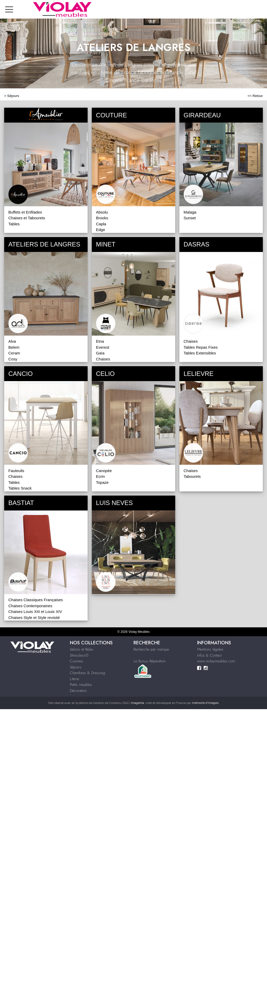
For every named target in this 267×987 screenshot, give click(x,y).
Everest (102, 347)
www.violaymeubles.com (216, 661)
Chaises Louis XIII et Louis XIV (35, 611)
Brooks (102, 218)
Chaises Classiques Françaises (35, 600)
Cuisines (76, 661)
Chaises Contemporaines (30, 606)
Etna (100, 341)
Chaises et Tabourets (26, 218)
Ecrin (100, 476)
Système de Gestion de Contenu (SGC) (109, 703)
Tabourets (192, 476)
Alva (12, 341)
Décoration (78, 690)
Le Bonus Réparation (150, 661)
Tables (14, 224)
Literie (74, 679)
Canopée (104, 470)
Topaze (102, 482)
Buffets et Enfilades (25, 212)
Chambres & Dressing (87, 673)
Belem (14, 347)
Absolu (102, 212)
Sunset (190, 218)
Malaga (190, 212)
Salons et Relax (81, 649)
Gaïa (100, 353)
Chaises (103, 359)
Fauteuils (16, 470)
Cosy (12, 359)
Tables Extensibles (200, 353)
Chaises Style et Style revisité (34, 617)
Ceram (14, 353)
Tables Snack (20, 488)
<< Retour (255, 96)
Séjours (13, 96)
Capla (101, 224)
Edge (100, 229)
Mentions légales (210, 649)
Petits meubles (81, 684)
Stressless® (79, 655)
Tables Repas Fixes (201, 347)
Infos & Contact (209, 655)
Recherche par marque (151, 649)
